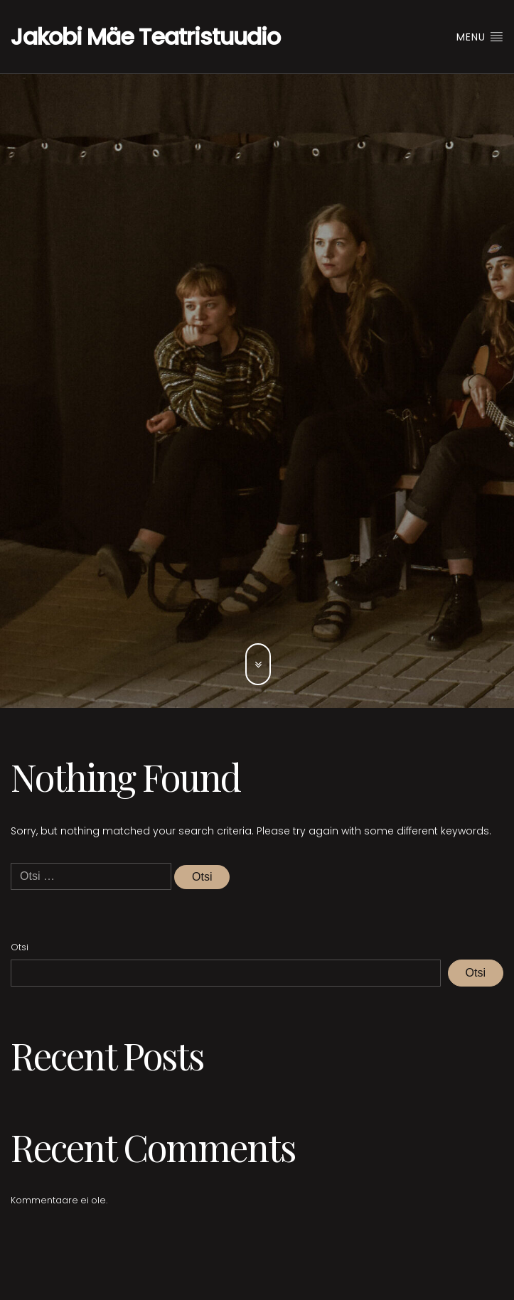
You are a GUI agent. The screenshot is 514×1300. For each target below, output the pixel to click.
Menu (479, 37)
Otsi (19, 947)
